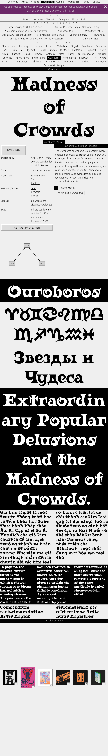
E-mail (26, 19)
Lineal (5, 50)
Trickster (36, 61)
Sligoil (74, 46)
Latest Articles (55, 23)
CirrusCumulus (86, 54)
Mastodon (51, 19)
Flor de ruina (8, 46)
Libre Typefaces (55, 42)
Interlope (38, 46)
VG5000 (6, 61)
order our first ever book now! (27, 7)
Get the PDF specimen (27, 228)
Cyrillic (34, 196)
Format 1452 (69, 58)
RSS (83, 19)
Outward (38, 54)
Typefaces (47, 2)
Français (92, 146)
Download (13, 150)
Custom (60, 2)
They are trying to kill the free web (24, 27)
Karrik (71, 54)
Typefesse (7, 58)
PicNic (102, 50)
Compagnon (21, 61)
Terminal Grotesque (54, 65)
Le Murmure (38, 58)
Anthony (50, 54)
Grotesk (64, 50)
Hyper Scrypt (53, 61)
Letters (50, 46)
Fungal (42, 50)
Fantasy (35, 183)
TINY (94, 58)
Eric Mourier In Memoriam (51, 35)
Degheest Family (78, 35)
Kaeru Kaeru (22, 58)
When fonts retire (94, 31)
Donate (96, 2)
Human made (38, 175)
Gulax (27, 54)
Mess (61, 54)
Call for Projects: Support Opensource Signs (78, 27)
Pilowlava (87, 46)
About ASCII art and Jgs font (17, 35)
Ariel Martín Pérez (40, 158)
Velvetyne (13, 2)
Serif (33, 179)
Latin (33, 188)
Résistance (70, 61)
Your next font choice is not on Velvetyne (26, 31)
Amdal (5, 54)
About (25, 2)
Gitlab (75, 19)
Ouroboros (54, 58)
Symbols (35, 192)
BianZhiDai (17, 50)
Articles (35, 2)
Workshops (73, 2)
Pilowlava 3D (99, 35)
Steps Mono (99, 61)
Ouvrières (101, 46)
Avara (103, 58)
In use (86, 2)
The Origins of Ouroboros (70, 193)
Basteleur (77, 50)
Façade (16, 54)
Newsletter (37, 19)
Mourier (102, 54)
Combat (85, 61)
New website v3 (66, 31)
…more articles (90, 39)
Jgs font (31, 50)
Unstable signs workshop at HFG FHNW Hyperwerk (36, 39)
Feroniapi (24, 46)
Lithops (53, 50)
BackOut (83, 58)
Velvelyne (62, 46)
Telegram (64, 19)
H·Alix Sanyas (41, 165)
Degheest (91, 50)
